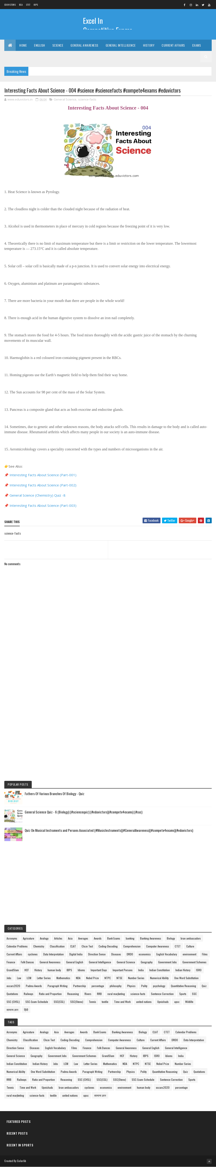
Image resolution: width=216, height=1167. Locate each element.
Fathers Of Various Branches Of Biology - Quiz (54, 793)
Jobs (9, 978)
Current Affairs (173, 45)
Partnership (79, 986)
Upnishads (163, 1002)
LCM (29, 978)
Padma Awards (34, 986)
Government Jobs (167, 962)
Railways (28, 994)
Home (23, 45)
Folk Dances (27, 962)
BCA (21, 4)
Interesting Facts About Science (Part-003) (43, 505)
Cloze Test (87, 946)
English (39, 45)
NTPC (107, 978)
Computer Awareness (157, 946)
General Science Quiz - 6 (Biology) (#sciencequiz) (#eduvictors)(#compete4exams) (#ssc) (83, 811)
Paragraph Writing (58, 986)
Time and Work (122, 1002)
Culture (190, 946)
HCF (26, 970)
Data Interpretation (53, 954)
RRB (99, 994)
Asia (70, 938)
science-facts (87, 99)
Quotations (12, 994)
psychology (159, 986)
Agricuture (28, 938)
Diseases (116, 954)
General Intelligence (121, 45)
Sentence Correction (162, 994)
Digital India (76, 954)
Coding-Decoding (108, 946)
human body (54, 970)
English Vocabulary (166, 954)
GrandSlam (13, 970)
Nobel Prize (92, 978)
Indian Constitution (159, 970)
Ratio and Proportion (50, 994)
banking (130, 938)
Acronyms (12, 938)
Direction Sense (97, 954)
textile (105, 1002)
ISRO (198, 970)
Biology (171, 938)
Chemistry (38, 946)
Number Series (136, 978)
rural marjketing (116, 994)
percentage (98, 986)
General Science (65, 99)
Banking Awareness (150, 938)
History (149, 45)
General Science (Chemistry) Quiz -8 (38, 495)
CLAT (73, 946)
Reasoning (73, 994)
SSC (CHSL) (13, 1002)
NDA (78, 978)
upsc (177, 1002)
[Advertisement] (108, 676)
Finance (11, 962)
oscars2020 (13, 986)
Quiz (204, 986)
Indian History (182, 970)
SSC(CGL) (59, 1002)
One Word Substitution (186, 978)
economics (145, 954)
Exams (196, 45)
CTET (28, 4)
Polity (144, 986)
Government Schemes (194, 962)
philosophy (115, 986)
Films (205, 954)
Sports (182, 994)
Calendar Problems (17, 946)
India (141, 970)
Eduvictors (10, 4)
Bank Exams (113, 938)
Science (57, 45)
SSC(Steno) (76, 1002)
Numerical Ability (159, 978)
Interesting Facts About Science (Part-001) (43, 475)
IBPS (36, 4)
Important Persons (123, 970)
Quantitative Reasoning (183, 986)
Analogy (44, 938)
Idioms (81, 970)
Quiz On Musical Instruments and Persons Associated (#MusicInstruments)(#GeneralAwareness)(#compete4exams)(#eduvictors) (109, 830)
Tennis (92, 1002)
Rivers (88, 994)
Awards (98, 938)
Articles (58, 938)
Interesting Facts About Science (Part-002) (43, 485)
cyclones (33, 954)
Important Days (99, 970)
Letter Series (44, 978)
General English (74, 962)
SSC (194, 994)
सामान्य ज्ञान (12, 1010)
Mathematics (63, 978)
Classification (57, 946)
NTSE (119, 978)
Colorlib (21, 1161)
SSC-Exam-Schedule (36, 1002)
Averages (83, 938)
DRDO (130, 954)
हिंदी (26, 1010)
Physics (131, 986)
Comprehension (132, 946)
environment (189, 954)
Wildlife (189, 1002)
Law (19, 978)
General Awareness (84, 45)
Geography (147, 962)
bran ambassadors (191, 938)
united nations (144, 1002)
